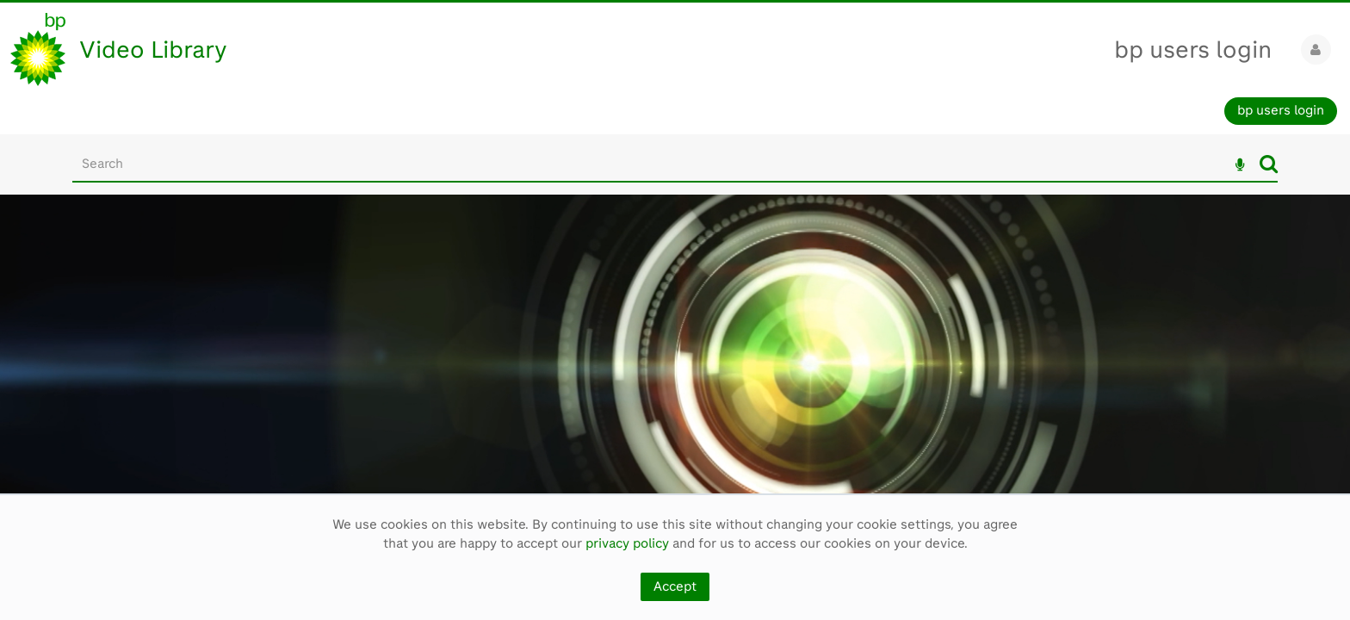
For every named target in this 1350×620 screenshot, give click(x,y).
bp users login (1193, 49)
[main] (675, 363)
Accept (675, 586)
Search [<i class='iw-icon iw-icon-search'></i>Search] (1269, 163)
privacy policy (627, 543)
